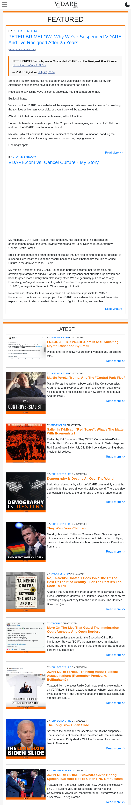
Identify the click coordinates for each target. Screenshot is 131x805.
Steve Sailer (58, 425)
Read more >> (115, 361)
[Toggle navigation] (3, 4)
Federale (56, 623)
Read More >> (114, 152)
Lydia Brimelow (24, 156)
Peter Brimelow (25, 31)
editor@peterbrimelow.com (22, 49)
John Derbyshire (60, 474)
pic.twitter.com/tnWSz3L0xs (29, 65)
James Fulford (59, 337)
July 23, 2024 (46, 72)
